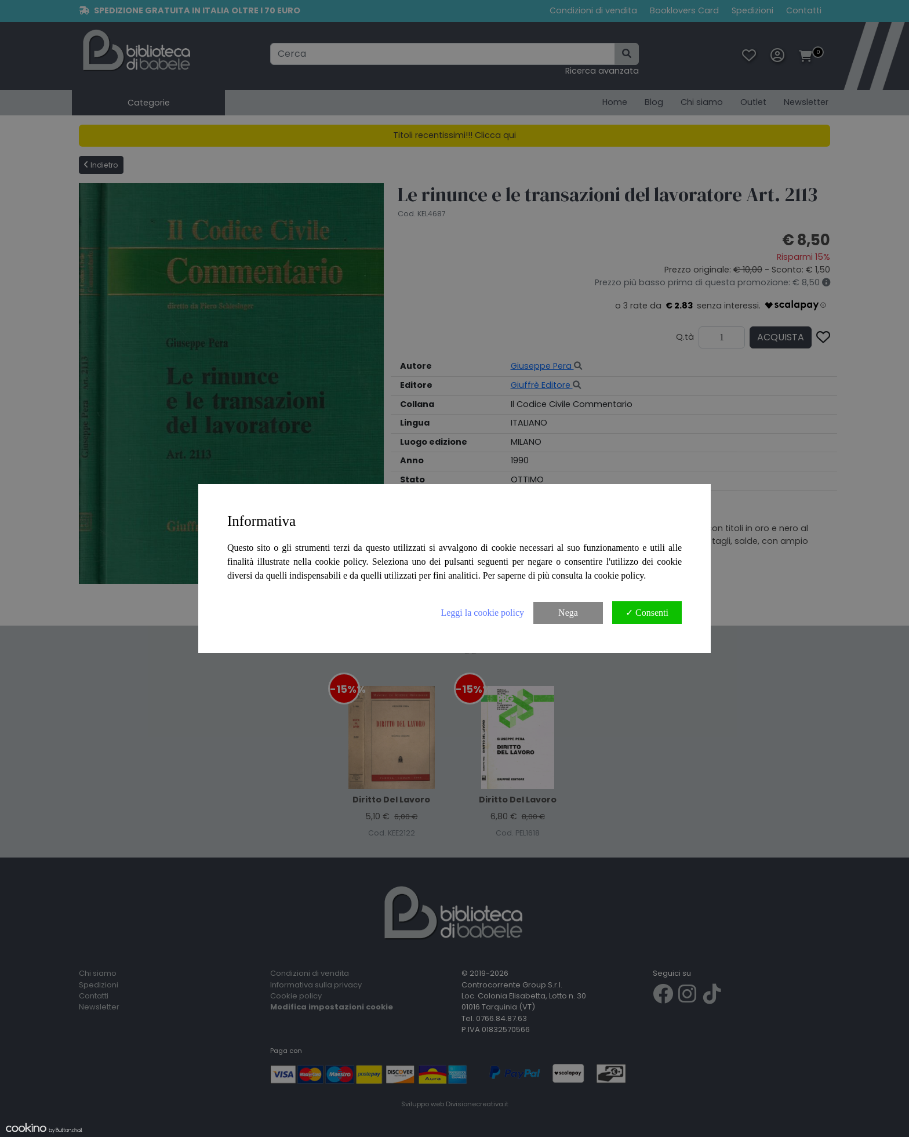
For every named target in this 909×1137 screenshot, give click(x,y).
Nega (568, 612)
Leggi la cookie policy (482, 612)
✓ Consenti (647, 612)
